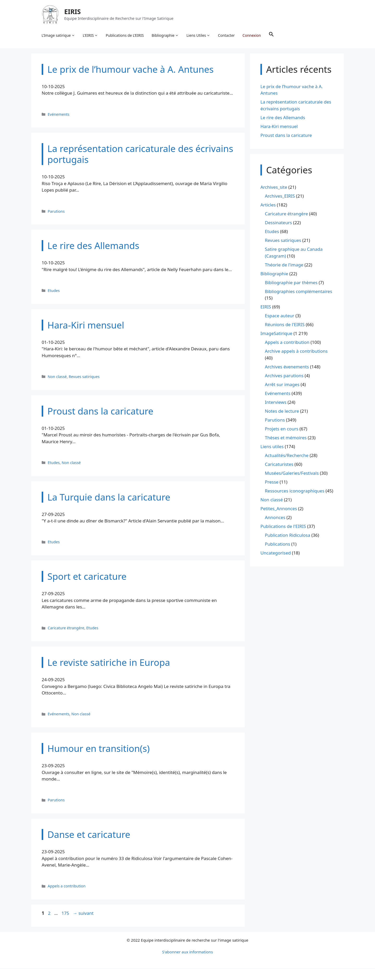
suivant (83, 913)
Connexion (252, 35)
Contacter (226, 35)
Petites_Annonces (278, 509)
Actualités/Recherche (287, 456)
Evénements (58, 114)
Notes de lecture (282, 411)
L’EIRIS (90, 35)
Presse (271, 482)
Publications (277, 544)
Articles (268, 205)
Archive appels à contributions (296, 352)
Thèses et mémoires (286, 438)
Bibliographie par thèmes (291, 283)
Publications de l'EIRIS (283, 526)
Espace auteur (279, 316)
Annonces (275, 518)
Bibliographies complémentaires (298, 292)
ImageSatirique (276, 334)
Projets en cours (281, 429)
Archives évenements (287, 367)
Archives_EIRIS (280, 196)
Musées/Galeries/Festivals (292, 473)
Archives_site (273, 188)
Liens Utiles (198, 35)
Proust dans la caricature (286, 135)
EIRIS (72, 11)
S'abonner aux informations (187, 952)
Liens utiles (272, 447)
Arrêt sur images (282, 385)
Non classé (57, 376)
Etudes (54, 290)
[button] (271, 35)
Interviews (275, 402)
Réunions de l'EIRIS (284, 325)
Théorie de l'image (284, 265)
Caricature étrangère (66, 628)
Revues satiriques (84, 376)
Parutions (56, 211)
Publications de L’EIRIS (125, 35)
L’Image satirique (58, 35)
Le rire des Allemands (282, 118)
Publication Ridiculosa (287, 535)
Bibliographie (165, 35)
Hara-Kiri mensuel (279, 127)
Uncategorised (275, 553)
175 (65, 913)
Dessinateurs (278, 223)
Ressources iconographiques (294, 491)
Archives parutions (284, 376)
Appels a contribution (66, 886)
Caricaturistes (279, 464)
